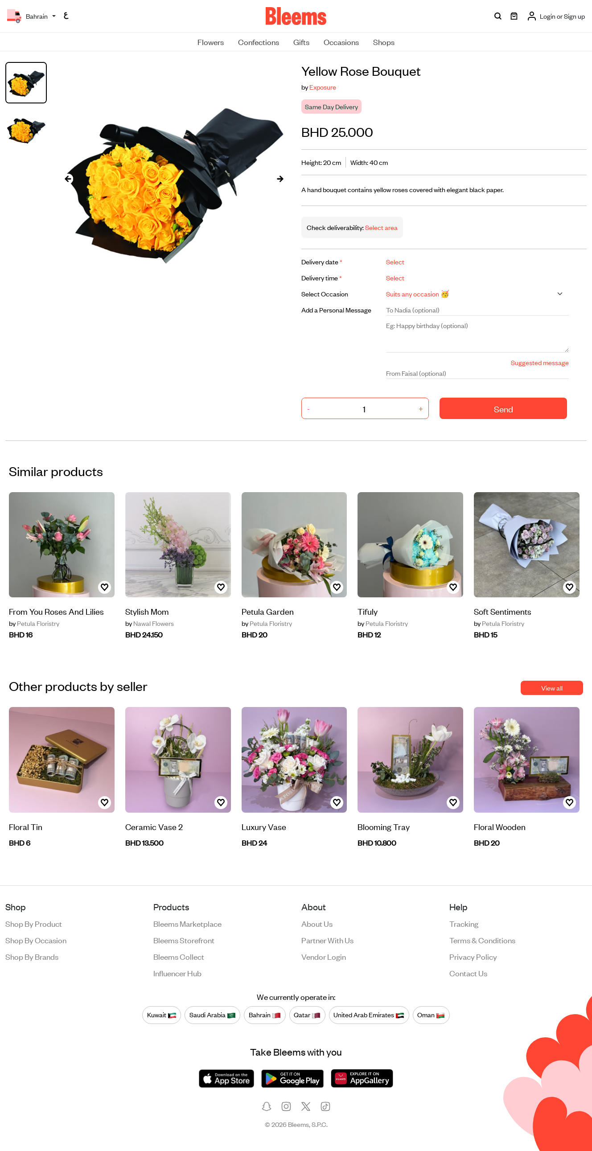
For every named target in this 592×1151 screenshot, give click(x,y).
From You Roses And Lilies (56, 611)
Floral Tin (25, 826)
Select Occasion (324, 293)
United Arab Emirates (368, 1015)
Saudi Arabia (212, 1015)
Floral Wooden (500, 826)
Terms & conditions (482, 939)
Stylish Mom (147, 611)
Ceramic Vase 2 (154, 826)
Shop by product (33, 923)
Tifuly (368, 611)
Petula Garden (268, 611)
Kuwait (162, 1015)
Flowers (210, 41)
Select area (381, 227)
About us (317, 923)
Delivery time (321, 277)
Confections (258, 41)
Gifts (301, 41)
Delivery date (321, 261)
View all (552, 687)
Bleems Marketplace (187, 923)
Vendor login (323, 956)
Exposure (322, 86)
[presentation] (68, 179)
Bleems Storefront (183, 939)
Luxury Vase (264, 826)
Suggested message (540, 362)
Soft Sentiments (502, 611)
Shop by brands (31, 956)
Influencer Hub (177, 972)
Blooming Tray (384, 826)
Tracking (463, 923)
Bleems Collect (178, 956)
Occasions (341, 41)
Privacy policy (473, 956)
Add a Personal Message (336, 309)
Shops (384, 41)
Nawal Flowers (149, 623)
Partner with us (327, 939)
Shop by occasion (35, 939)
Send (503, 408)
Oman (431, 1015)
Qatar (307, 1015)
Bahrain (265, 1015)
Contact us (468, 972)
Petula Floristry (34, 623)
